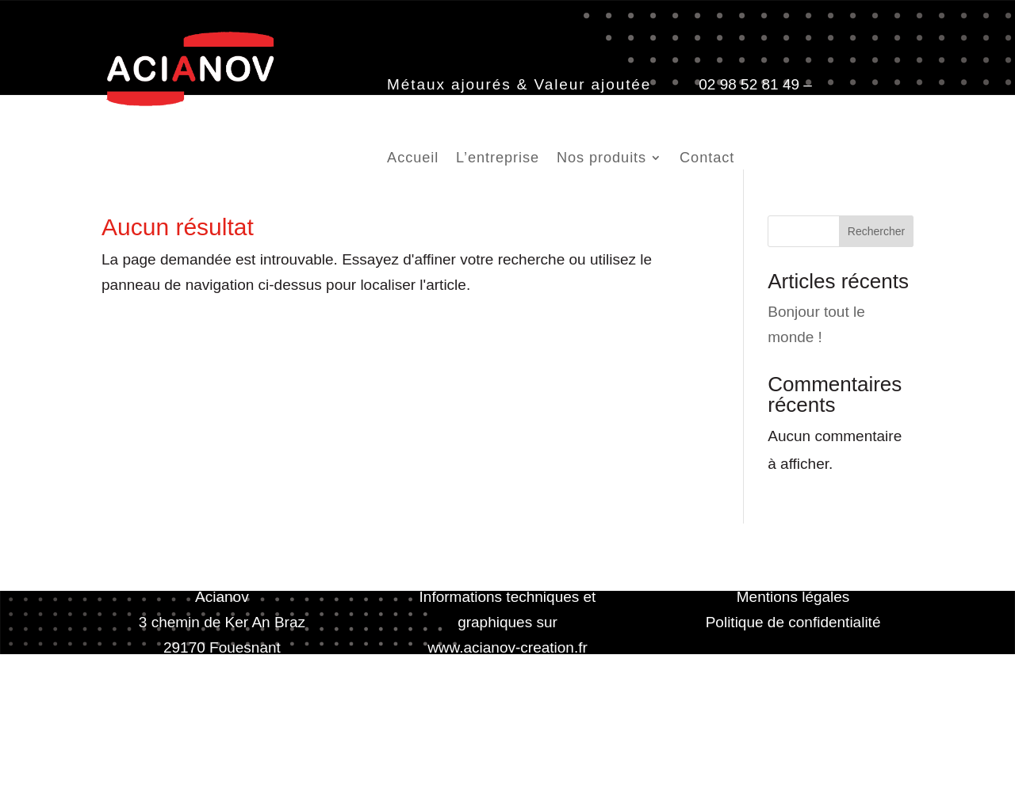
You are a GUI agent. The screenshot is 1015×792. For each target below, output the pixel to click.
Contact (707, 159)
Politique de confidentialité (793, 622)
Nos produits (601, 159)
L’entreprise (497, 159)
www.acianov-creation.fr (507, 647)
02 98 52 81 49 (749, 84)
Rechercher (876, 231)
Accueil (413, 159)
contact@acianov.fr (451, 109)
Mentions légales (793, 596)
